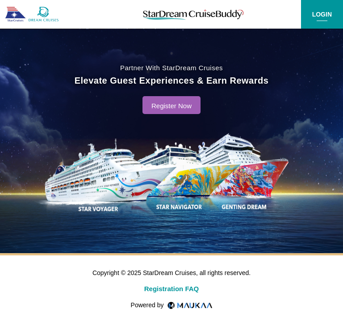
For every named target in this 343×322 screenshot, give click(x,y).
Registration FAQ (171, 288)
